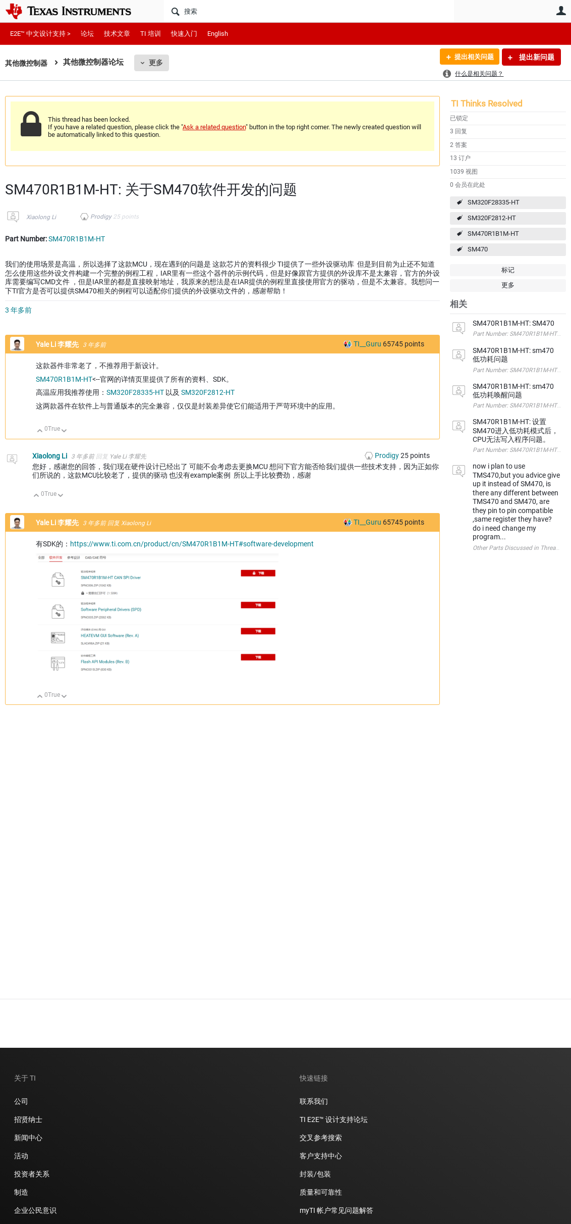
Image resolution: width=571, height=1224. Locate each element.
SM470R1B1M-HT (493, 233)
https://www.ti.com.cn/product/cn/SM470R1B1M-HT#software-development (192, 544)
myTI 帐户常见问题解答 (336, 1210)
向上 (40, 431)
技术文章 (117, 33)
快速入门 (184, 33)
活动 (21, 1156)
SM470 (478, 249)
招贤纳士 (28, 1119)
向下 (64, 431)
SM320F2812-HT (492, 218)
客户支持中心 (321, 1156)
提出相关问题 (471, 57)
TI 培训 (150, 33)
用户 (561, 11)
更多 (159, 63)
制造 (21, 1192)
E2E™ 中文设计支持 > (40, 33)
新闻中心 (28, 1138)
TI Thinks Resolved (487, 103)
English (217, 33)
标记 (508, 270)
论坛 (87, 33)
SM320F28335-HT (494, 202)
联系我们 (314, 1101)
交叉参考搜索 (321, 1138)
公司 (21, 1101)
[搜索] (309, 11)
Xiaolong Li (41, 217)
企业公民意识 (35, 1210)
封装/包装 (315, 1174)
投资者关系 (31, 1174)
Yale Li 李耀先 (58, 344)
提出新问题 (536, 57)
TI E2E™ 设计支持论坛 (334, 1119)
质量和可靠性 (322, 1192)
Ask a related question (214, 127)
